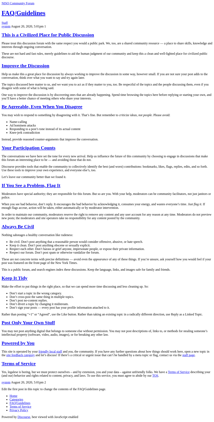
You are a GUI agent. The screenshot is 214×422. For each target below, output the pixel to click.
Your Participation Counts (28, 147)
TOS (155, 375)
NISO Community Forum (18, 3)
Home (13, 396)
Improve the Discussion (25, 65)
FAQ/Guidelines (23, 13)
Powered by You (18, 343)
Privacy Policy (19, 410)
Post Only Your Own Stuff (28, 322)
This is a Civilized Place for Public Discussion (48, 34)
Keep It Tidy (14, 278)
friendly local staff (50, 351)
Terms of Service (19, 363)
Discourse (24, 417)
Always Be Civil (18, 226)
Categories (16, 399)
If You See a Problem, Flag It (31, 185)
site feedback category (20, 355)
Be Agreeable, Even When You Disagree (42, 106)
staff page (188, 355)
